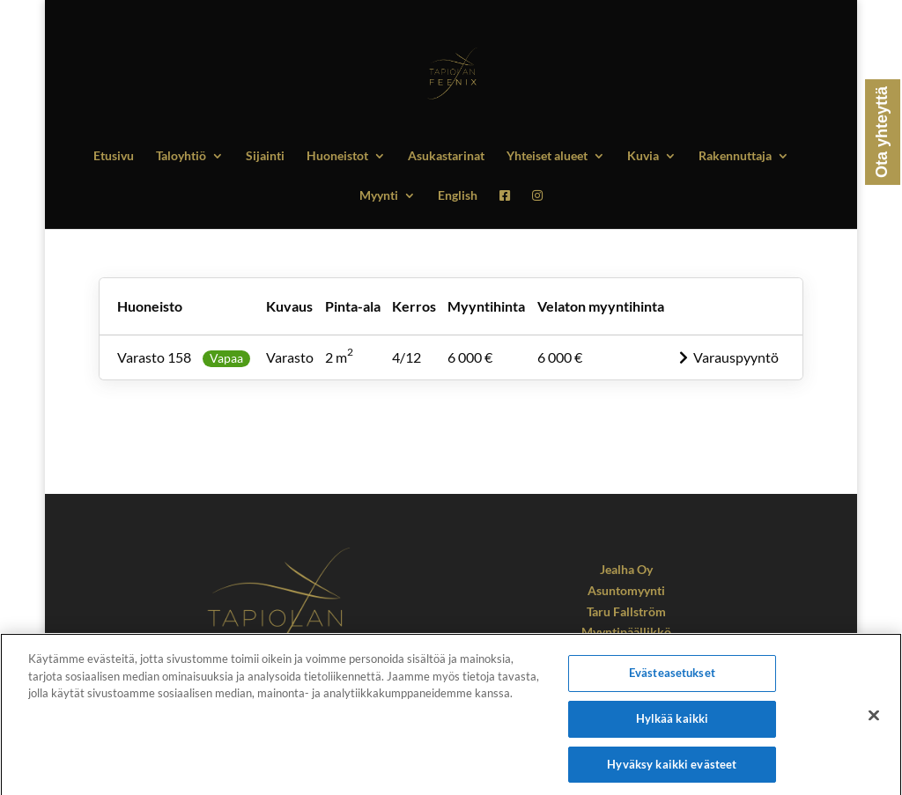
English (457, 195)
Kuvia (643, 156)
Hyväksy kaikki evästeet (671, 769)
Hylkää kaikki (672, 725)
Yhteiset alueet (547, 156)
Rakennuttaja (735, 156)
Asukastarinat (446, 156)
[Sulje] (873, 721)
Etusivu (113, 156)
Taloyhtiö (181, 156)
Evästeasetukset (672, 679)
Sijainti (265, 156)
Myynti (378, 195)
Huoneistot (337, 156)
